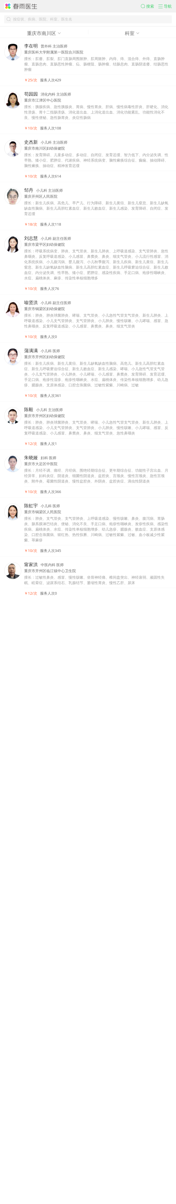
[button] (132, 10)
